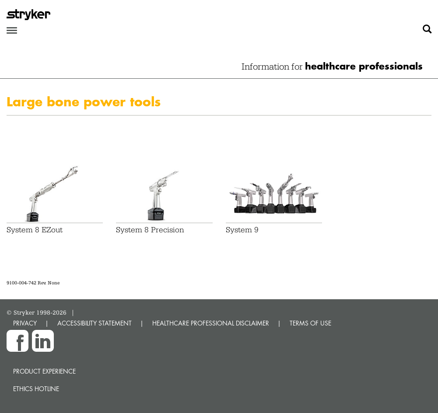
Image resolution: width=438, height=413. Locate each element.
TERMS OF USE (310, 323)
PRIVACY (25, 323)
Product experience (44, 371)
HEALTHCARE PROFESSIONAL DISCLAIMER (210, 323)
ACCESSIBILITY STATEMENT (94, 323)
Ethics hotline (36, 389)
